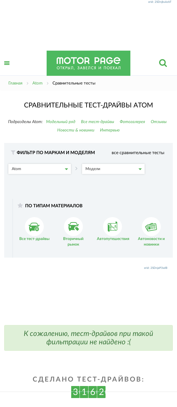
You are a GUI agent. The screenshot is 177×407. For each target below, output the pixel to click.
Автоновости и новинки (151, 231)
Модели (113, 169)
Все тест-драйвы (97, 122)
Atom (40, 169)
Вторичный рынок (73, 231)
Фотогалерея (132, 122)
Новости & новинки (75, 130)
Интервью (110, 130)
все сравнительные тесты (138, 152)
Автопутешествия (113, 229)
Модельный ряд (60, 122)
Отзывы (159, 122)
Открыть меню (7, 69)
